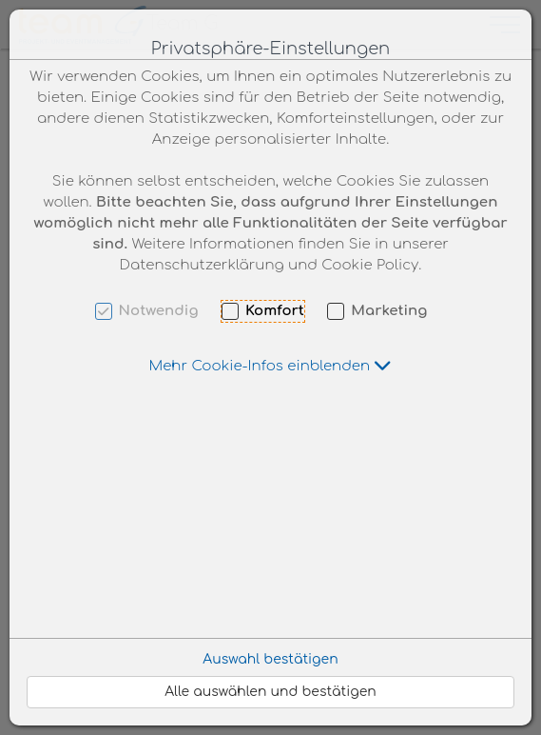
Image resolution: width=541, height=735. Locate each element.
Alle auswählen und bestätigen (270, 692)
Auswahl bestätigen (270, 659)
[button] (271, 366)
